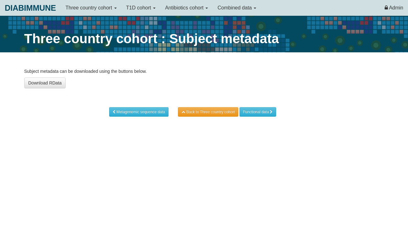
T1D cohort (141, 7)
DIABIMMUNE (30, 7)
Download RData (45, 82)
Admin (394, 7)
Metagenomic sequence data (139, 112)
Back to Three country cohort (208, 112)
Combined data (236, 7)
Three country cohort (91, 7)
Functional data (258, 112)
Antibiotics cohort (186, 7)
